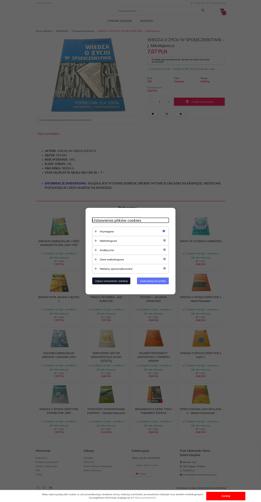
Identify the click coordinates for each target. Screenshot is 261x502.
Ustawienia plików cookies (116, 220)
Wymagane (107, 231)
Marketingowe (108, 240)
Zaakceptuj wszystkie (153, 280)
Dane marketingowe (112, 259)
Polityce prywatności (144, 497)
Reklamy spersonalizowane (116, 268)
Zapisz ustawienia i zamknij (111, 280)
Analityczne (107, 250)
